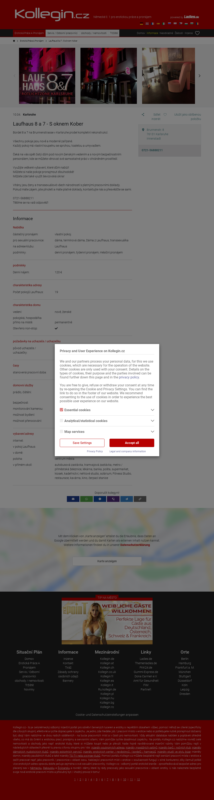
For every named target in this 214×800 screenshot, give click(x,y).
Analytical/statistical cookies (83, 421)
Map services (72, 432)
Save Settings (82, 443)
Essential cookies (75, 410)
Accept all (132, 443)
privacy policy (129, 377)
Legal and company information (128, 451)
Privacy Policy (95, 451)
